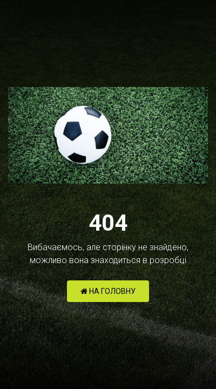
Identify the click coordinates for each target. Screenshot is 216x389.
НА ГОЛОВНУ (108, 291)
